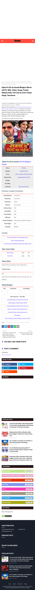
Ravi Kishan (17, 315)
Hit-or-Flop (18, 480)
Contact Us (20, 584)
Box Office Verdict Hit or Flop (18, 475)
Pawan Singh (8, 109)
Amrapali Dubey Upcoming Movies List (17, 312)
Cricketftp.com (21, 529)
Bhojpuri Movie (8, 322)
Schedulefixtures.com (7, 531)
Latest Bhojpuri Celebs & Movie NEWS (17, 303)
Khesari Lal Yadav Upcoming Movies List (17, 309)
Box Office (18, 471)
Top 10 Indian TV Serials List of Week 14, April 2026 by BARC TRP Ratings (21, 441)
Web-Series (18, 502)
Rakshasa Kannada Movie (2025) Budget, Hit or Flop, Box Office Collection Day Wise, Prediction (21, 567)
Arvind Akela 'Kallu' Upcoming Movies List (17, 237)
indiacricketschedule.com (8, 529)
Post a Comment (6, 355)
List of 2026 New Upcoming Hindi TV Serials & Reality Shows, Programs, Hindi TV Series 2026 (20, 449)
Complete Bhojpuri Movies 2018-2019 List (17, 299)
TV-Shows (18, 493)
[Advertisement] (17, 19)
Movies (18, 484)
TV (18, 489)
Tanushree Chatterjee (10, 81)
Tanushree (15, 109)
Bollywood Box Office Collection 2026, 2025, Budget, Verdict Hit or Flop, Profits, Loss (21, 433)
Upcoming (18, 498)
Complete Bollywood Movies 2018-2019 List (17, 306)
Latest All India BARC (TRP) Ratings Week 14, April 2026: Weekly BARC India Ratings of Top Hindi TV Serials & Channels (21, 425)
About (14, 584)
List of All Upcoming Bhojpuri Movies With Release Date (17, 243)
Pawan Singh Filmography (17, 240)
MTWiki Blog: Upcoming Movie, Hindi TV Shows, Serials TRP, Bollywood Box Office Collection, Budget (19, 587)
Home (3, 81)
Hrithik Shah (5, 98)
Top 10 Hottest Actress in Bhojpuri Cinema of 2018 (17, 318)
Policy (25, 584)
